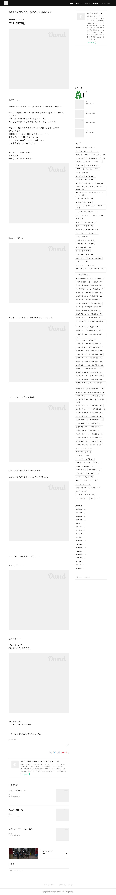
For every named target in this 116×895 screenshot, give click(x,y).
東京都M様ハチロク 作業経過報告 (89, 441)
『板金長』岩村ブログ (85, 240)
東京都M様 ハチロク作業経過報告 (89, 351)
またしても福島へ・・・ (18, 790)
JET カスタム (83, 484)
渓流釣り (12, 19)
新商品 (79, 165)
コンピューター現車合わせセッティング (89, 207)
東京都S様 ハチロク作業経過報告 (89, 379)
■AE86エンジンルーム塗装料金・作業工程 (90, 270)
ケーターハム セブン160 (86, 340)
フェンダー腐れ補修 (84, 254)
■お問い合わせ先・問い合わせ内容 (88, 162)
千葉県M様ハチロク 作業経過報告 (89, 423)
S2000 (96, 462)
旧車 (79, 219)
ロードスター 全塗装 (84, 459)
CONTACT (96, 3)
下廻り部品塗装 (83, 282)
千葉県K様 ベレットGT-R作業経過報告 (89, 335)
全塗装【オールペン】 (85, 244)
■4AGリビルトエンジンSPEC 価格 (89, 183)
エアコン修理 (82, 236)
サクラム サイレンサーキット (87, 151)
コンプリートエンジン (85, 179)
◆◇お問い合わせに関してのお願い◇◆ (90, 158)
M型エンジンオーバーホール (87, 229)
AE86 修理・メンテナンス (87, 169)
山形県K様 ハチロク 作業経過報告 (90, 396)
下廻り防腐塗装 (83, 274)
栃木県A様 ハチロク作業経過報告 (89, 292)
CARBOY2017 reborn (85, 466)
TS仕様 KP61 (83, 462)
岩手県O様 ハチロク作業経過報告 (89, 307)
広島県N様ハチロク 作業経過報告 (89, 405)
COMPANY (79, 3)
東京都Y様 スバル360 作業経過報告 (90, 409)
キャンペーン (99, 154)
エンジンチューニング (85, 176)
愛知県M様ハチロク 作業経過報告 (89, 427)
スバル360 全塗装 (84, 455)
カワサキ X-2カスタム (85, 495)
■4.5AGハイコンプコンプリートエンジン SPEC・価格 (90, 194)
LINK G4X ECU (83, 202)
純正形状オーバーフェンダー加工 (88, 258)
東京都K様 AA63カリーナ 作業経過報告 (90, 401)
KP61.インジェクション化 (86, 147)
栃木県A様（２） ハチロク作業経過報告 (89, 322)
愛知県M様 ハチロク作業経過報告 (89, 314)
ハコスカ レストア (84, 448)
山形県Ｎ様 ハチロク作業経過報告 (89, 365)
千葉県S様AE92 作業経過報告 (88, 430)
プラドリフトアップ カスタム (87, 473)
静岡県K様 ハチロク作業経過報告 (89, 361)
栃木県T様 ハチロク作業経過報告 (88, 303)
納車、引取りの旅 (83, 154)
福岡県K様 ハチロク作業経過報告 (88, 310)
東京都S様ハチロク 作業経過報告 (89, 412)
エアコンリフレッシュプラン (87, 233)
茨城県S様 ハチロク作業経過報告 (89, 296)
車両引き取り (94, 470)
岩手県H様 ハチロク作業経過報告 (88, 317)
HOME (71, 3)
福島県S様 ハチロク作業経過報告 (88, 343)
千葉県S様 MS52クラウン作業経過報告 (89, 384)
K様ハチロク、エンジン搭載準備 (96, 111)
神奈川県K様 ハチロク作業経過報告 (90, 289)
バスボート (81, 491)
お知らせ (81, 470)
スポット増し (82, 261)
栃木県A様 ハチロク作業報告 (87, 327)
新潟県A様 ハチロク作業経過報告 (88, 285)
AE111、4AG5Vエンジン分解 (95, 130)
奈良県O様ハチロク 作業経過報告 (89, 419)
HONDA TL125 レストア (86, 480)
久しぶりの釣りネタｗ (17, 810)
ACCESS (87, 3)
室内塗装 (97, 282)
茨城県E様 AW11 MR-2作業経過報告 (90, 347)
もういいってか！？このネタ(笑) (21, 829)
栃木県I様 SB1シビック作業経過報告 (90, 392)
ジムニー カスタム (84, 477)
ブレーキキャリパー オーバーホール (90, 215)
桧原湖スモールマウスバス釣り (88, 487)
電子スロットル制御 (84, 198)
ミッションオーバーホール (86, 211)
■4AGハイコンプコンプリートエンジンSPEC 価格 (89, 188)
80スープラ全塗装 (83, 452)
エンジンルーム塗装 (85, 265)
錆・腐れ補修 (82, 251)
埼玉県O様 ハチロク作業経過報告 (89, 376)
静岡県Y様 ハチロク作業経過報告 (88, 372)
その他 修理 (82, 172)
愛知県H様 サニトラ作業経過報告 (89, 354)
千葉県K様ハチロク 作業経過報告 (88, 445)
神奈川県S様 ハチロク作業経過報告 (90, 389)
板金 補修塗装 (83, 247)
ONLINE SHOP (106, 3)
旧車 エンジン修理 (84, 226)
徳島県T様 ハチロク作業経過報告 (89, 358)
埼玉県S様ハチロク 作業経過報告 (89, 416)
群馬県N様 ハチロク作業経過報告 (89, 299)
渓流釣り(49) (12, 739)
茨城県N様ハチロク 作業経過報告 (89, 437)
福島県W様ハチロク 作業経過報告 (89, 434)
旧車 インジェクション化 (86, 222)
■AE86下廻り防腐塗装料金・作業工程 (90, 278)
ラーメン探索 (82, 498)
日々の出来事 (92, 165)
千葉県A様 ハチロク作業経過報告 (89, 368)
